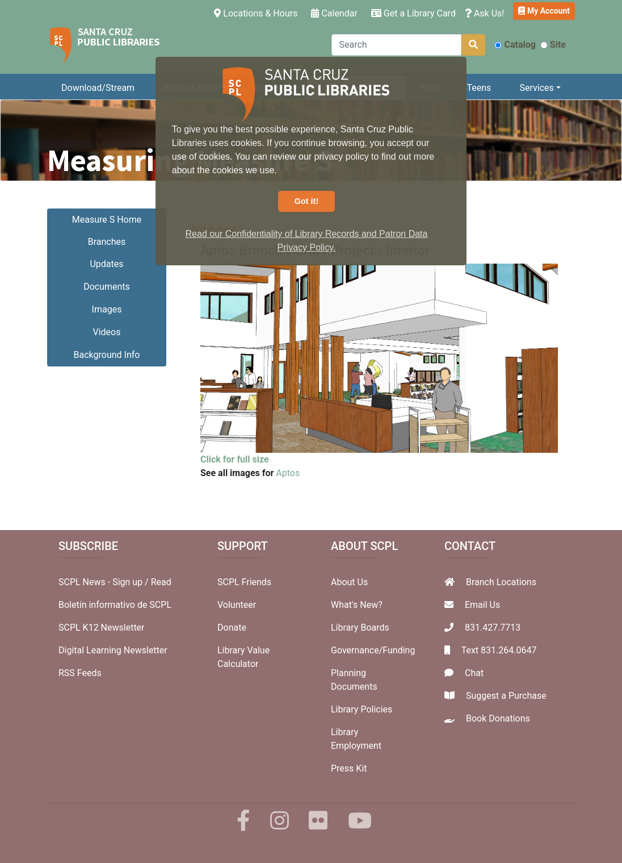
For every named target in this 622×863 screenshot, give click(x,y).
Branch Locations (501, 582)
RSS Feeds (80, 673)
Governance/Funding (373, 650)
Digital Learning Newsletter (112, 650)
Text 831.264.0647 (499, 650)
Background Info (107, 354)
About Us (349, 582)
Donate (231, 627)
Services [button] (536, 87)
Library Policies (361, 709)
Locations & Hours (258, 12)
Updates (106, 264)
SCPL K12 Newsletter (101, 627)
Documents (106, 286)
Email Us (482, 604)
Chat (474, 673)
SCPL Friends (244, 582)
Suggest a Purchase (506, 695)
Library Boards (360, 627)
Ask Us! (485, 13)
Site (553, 44)
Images (107, 309)
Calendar (334, 13)
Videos (107, 332)
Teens (479, 87)
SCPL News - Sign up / (104, 582)
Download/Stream (98, 87)
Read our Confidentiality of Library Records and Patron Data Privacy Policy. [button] (307, 240)
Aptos (288, 473)
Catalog (514, 44)
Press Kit (349, 768)
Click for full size (234, 459)
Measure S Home (106, 219)
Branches (107, 241)
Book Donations (498, 718)
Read (161, 582)
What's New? (357, 604)
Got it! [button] (306, 201)
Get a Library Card (413, 13)
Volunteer (236, 604)
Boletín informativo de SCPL (114, 604)
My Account (544, 10)
